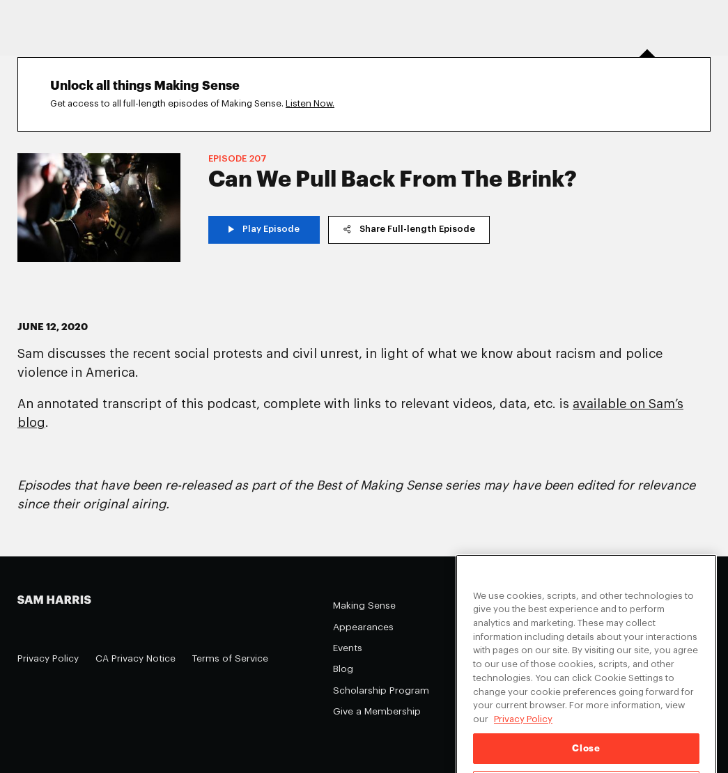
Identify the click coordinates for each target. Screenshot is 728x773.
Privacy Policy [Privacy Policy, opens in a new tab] (523, 731)
